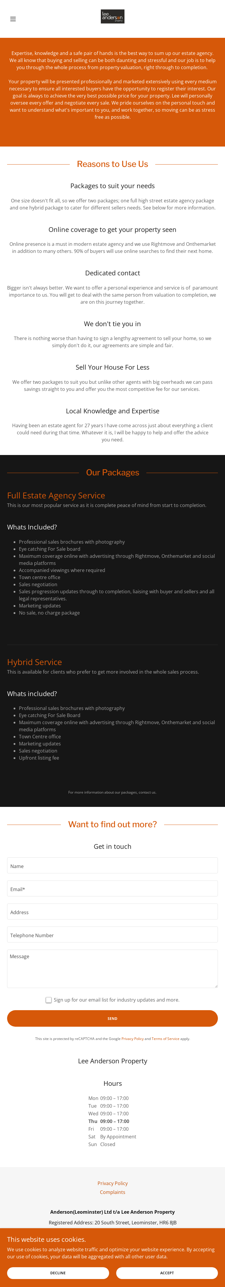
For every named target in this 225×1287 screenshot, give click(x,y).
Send (112, 1018)
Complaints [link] (112, 1192)
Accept (167, 1272)
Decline (58, 1272)
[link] (112, 19)
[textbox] (112, 865)
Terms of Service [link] (165, 1038)
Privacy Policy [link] (133, 1038)
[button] (23, 19)
